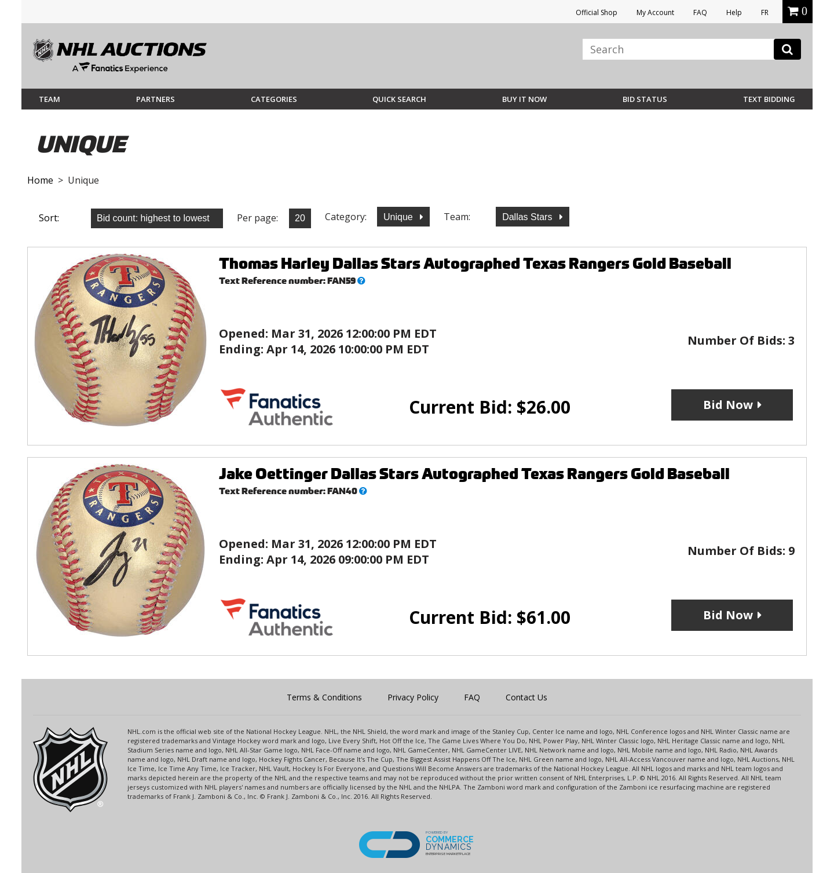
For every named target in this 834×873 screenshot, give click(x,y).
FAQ (700, 12)
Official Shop (596, 12)
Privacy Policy (412, 697)
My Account (655, 12)
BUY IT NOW (524, 99)
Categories (274, 99)
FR (765, 12)
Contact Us (526, 697)
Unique (399, 217)
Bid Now (728, 404)
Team (49, 99)
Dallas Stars (528, 217)
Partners (155, 99)
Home (40, 180)
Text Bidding (769, 99)
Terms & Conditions (324, 697)
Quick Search (399, 99)
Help (734, 12)
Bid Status (645, 99)
